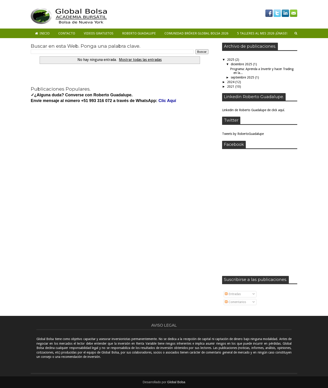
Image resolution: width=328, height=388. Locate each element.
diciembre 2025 (242, 64)
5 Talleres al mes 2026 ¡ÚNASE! (262, 33)
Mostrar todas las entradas (140, 60)
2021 (231, 86)
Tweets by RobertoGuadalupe (243, 134)
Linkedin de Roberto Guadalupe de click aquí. (253, 110)
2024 (231, 82)
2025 (231, 59)
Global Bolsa (176, 382)
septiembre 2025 (243, 77)
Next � (78, 74)
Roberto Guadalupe (139, 33)
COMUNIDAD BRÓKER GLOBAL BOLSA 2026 (196, 33)
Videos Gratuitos (98, 33)
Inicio (42, 33)
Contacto (66, 33)
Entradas (233, 294)
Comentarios (235, 302)
